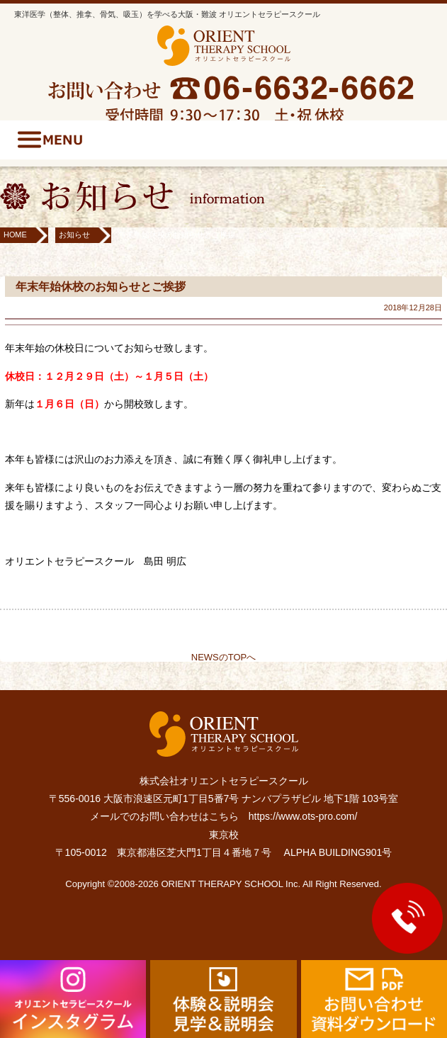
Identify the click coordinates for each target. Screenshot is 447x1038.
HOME (15, 234)
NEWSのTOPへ (223, 657)
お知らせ (74, 234)
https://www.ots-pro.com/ (303, 816)
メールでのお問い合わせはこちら (164, 816)
